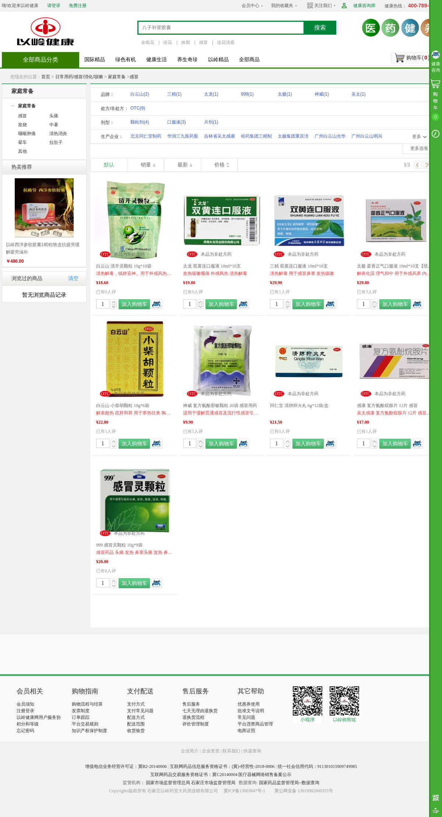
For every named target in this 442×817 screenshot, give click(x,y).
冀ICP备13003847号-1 (244, 790)
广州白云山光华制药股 (330, 137)
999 (247, 94)
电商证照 (246, 730)
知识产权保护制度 (89, 730)
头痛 (53, 115)
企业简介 (190, 751)
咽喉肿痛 (27, 133)
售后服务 (191, 704)
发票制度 (81, 710)
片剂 (211, 122)
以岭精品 (218, 59)
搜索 (320, 27)
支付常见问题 (140, 710)
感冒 (203, 42)
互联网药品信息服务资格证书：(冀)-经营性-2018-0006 (222, 766)
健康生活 (156, 59)
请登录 (53, 5)
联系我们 (231, 751)
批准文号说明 (251, 710)
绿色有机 (125, 59)
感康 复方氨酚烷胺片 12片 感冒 (387, 405)
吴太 (358, 94)
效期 (185, 42)
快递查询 (252, 751)
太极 (285, 94)
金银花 (147, 42)
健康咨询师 (364, 5)
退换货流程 (193, 717)
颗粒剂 (139, 122)
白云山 (139, 94)
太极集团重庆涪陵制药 (293, 137)
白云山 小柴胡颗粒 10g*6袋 (122, 405)
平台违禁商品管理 (255, 724)
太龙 (211, 94)
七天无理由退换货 (200, 710)
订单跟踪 (81, 717)
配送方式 (136, 717)
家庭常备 (117, 76)
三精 (174, 94)
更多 (416, 136)
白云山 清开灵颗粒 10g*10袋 (123, 266)
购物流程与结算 (87, 704)
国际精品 (94, 59)
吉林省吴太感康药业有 (219, 137)
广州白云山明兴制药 (366, 137)
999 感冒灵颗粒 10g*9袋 (119, 545)
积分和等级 (28, 724)
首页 (45, 76)
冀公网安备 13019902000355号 (303, 790)
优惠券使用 (249, 704)
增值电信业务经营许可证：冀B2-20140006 (126, 766)
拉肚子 (56, 142)
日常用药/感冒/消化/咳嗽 (79, 76)
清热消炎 (58, 133)
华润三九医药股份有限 (182, 137)
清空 (73, 278)
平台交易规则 (85, 724)
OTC (137, 108)
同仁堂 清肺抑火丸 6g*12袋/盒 (299, 405)
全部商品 (249, 59)
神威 (322, 94)
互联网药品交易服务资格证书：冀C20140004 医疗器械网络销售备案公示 (220, 774)
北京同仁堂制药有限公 (145, 137)
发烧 (22, 124)
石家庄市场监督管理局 (213, 782)
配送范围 (136, 724)
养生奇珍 (187, 59)
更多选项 (419, 148)
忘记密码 (25, 730)
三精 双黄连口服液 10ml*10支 (299, 266)
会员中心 (250, 5)
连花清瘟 (226, 42)
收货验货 (136, 730)
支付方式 (136, 704)
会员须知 (25, 704)
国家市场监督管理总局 (168, 782)
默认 (109, 165)
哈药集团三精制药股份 (256, 137)
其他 (22, 151)
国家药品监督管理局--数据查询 (289, 782)
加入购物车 (134, 304)
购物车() (417, 58)
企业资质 (211, 751)
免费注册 (78, 5)
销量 (146, 165)
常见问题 (246, 717)
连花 (167, 42)
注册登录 (25, 710)
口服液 (176, 122)
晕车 (22, 142)
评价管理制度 (195, 724)
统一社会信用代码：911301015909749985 (317, 766)
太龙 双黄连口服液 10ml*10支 (212, 266)
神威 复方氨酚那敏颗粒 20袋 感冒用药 (220, 405)
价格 (219, 165)
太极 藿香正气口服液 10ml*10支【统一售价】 (395, 266)
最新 (183, 165)
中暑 (53, 124)
